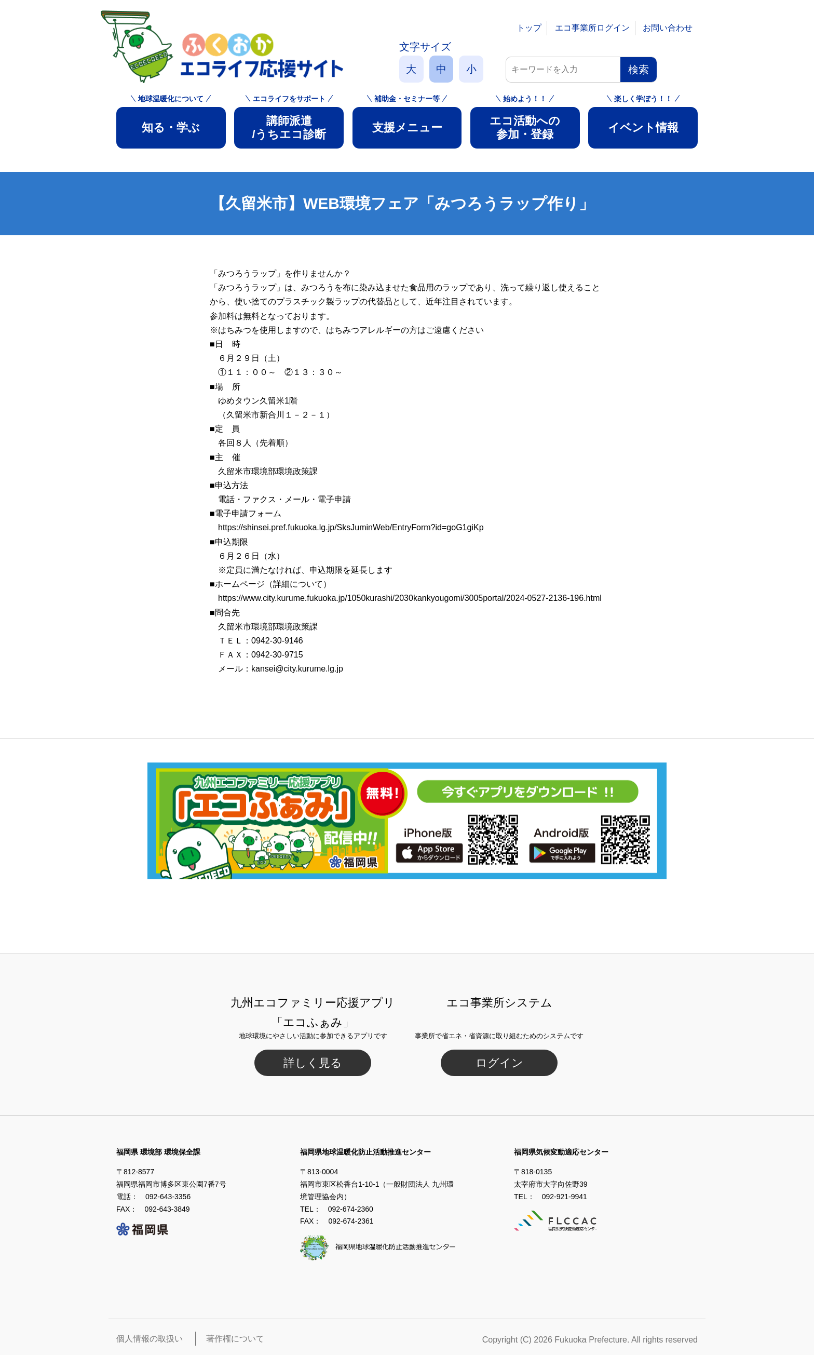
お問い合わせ (668, 27)
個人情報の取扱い (149, 1338)
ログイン (499, 1062)
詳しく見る (312, 1062)
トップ (529, 27)
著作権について (235, 1338)
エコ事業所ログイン (592, 27)
